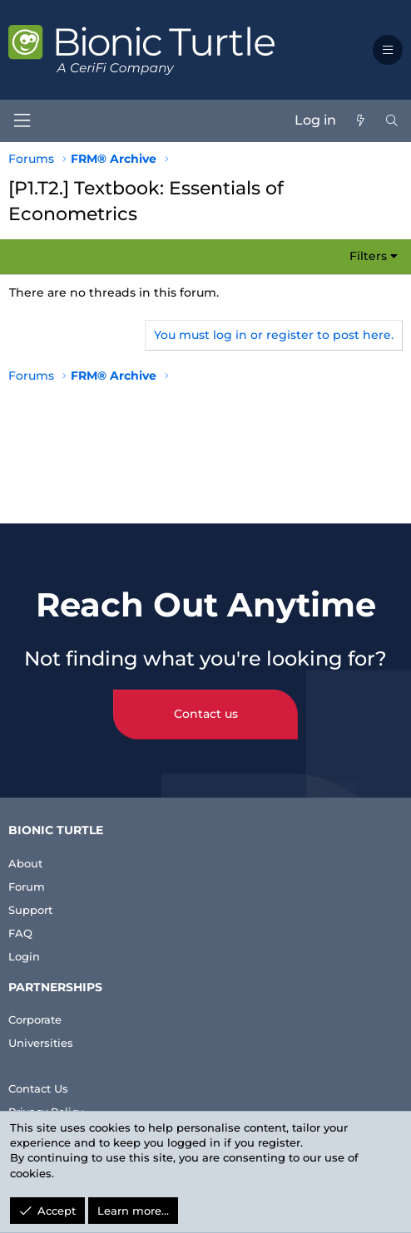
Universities (40, 1042)
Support (30, 909)
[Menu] (21, 121)
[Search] (392, 120)
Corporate (35, 1019)
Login (24, 956)
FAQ (20, 933)
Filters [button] (368, 255)
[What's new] (360, 120)
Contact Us (38, 1088)
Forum (26, 886)
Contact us (206, 713)
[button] (388, 50)
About (25, 863)
